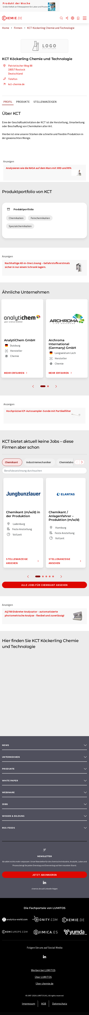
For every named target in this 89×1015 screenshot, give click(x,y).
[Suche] (61, 18)
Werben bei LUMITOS (43, 970)
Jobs (5, 804)
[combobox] (44, 470)
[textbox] (44, 471)
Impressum (28, 1003)
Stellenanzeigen (45, 101)
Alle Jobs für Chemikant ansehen (44, 585)
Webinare (8, 792)
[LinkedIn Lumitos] (44, 957)
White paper (10, 780)
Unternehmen (11, 757)
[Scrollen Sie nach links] (77, 462)
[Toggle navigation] (85, 18)
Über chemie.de (44, 983)
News (5, 745)
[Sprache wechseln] (72, 18)
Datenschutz (59, 1003)
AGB (43, 1003)
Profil (7, 101)
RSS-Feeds (8, 827)
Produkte (23, 101)
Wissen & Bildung (13, 816)
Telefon (9, 79)
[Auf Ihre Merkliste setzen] (78, 18)
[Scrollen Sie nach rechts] (81, 462)
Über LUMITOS (43, 977)
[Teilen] (67, 18)
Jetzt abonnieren (44, 874)
